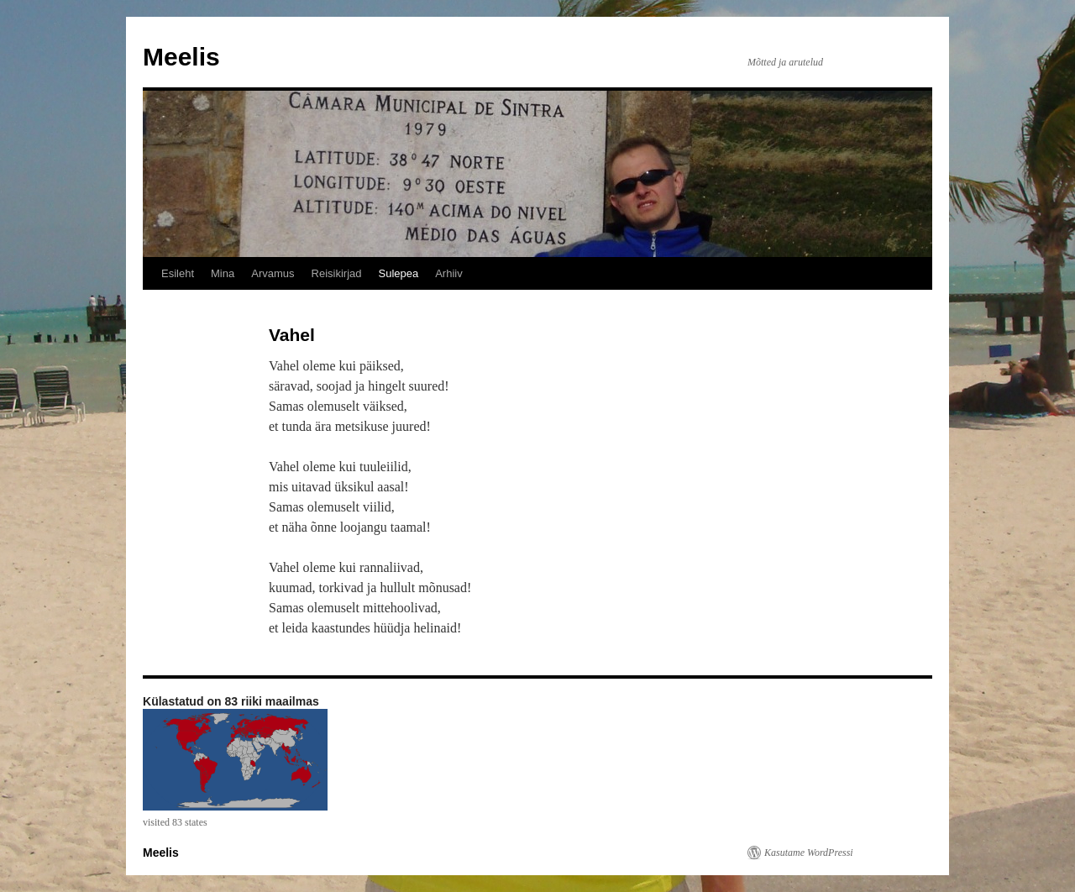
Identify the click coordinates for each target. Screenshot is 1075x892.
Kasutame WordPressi (808, 852)
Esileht (177, 273)
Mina (222, 273)
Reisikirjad (337, 273)
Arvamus (272, 273)
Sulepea (398, 273)
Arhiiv (449, 273)
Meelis (181, 57)
